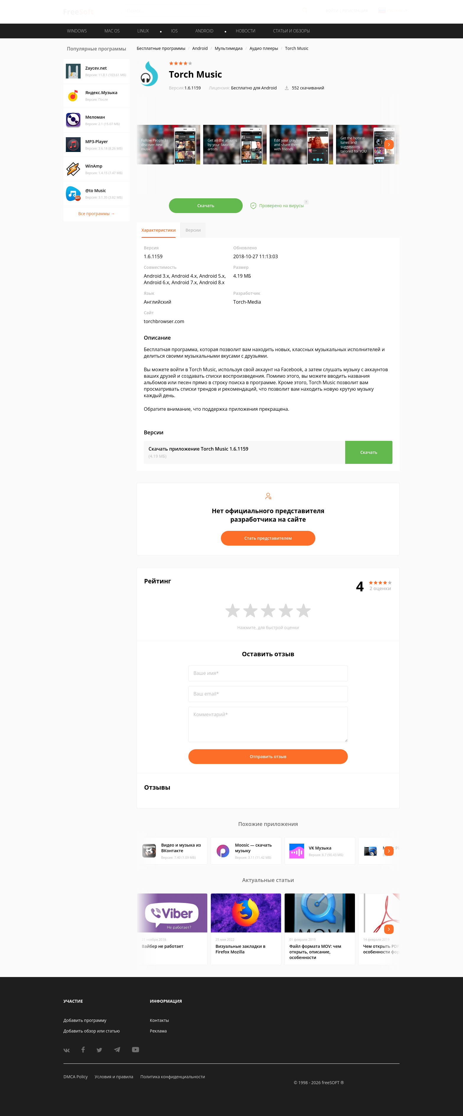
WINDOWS (77, 31)
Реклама (158, 1031)
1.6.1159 (185, 88)
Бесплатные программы (161, 48)
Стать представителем (268, 538)
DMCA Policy (75, 1076)
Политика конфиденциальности (172, 1076)
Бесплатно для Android (254, 88)
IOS (174, 31)
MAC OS (112, 31)
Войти (332, 10)
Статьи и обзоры (291, 31)
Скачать (205, 205)
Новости (245, 31)
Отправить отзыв (268, 756)
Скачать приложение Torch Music (198, 449)
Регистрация (355, 10)
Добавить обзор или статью (91, 1031)
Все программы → (96, 213)
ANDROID (204, 31)
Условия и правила (114, 1076)
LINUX (143, 31)
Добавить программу (84, 1020)
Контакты (159, 1020)
